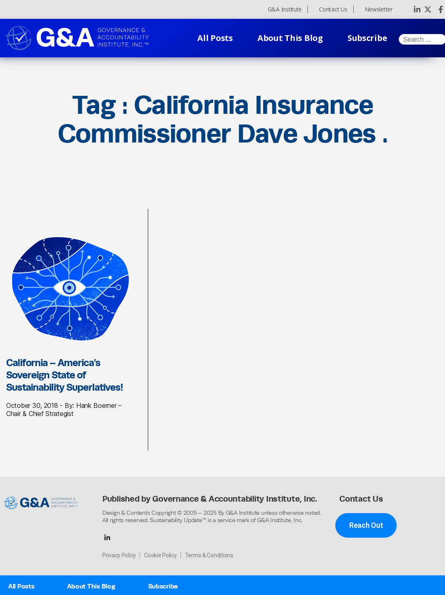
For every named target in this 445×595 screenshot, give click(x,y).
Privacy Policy (119, 555)
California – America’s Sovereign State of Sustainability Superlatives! (64, 375)
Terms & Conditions (209, 555)
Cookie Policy (160, 555)
